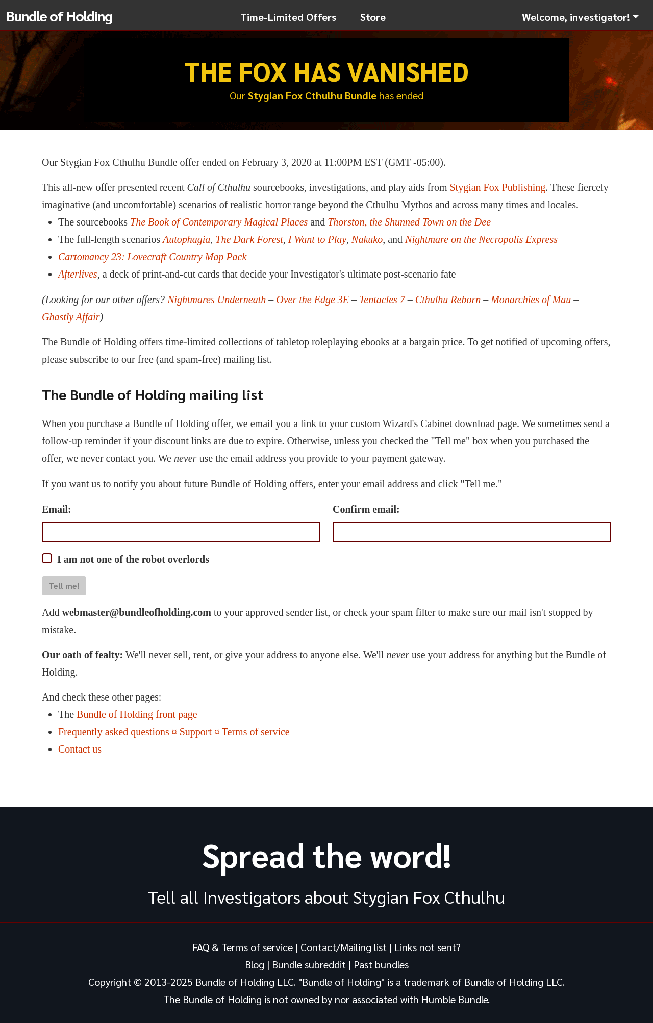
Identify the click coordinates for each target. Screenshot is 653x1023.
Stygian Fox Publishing (497, 187)
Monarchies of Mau (531, 299)
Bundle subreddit (309, 964)
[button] (580, 17)
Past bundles (381, 964)
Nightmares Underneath (216, 299)
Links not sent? (427, 947)
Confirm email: (366, 509)
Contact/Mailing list (343, 947)
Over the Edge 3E (312, 299)
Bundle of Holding (59, 15)
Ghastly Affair (71, 316)
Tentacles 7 (382, 299)
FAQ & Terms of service (242, 947)
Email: (56, 509)
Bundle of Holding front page (137, 714)
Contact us (80, 749)
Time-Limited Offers (288, 16)
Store (373, 16)
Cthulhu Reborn (448, 299)
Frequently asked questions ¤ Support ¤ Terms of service (174, 731)
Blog (254, 964)
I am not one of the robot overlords (133, 559)
